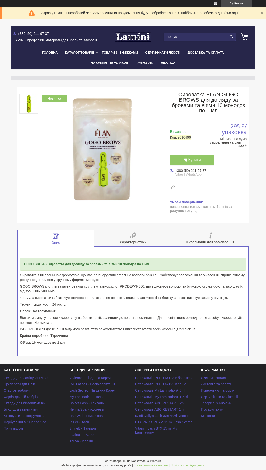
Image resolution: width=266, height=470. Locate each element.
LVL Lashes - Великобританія (92, 384)
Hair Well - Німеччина (86, 416)
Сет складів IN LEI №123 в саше (160, 384)
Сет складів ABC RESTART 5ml (160, 403)
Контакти (145, 63)
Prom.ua (155, 461)
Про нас (168, 63)
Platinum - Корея (82, 435)
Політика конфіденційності (189, 465)
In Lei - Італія (79, 422)
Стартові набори (17, 390)
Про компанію (212, 409)
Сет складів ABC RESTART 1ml (160, 409)
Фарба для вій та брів (21, 397)
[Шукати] (231, 37)
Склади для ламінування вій (26, 378)
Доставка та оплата (206, 52)
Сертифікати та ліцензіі (219, 397)
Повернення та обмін (110, 63)
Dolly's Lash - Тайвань (86, 403)
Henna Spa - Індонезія (86, 409)
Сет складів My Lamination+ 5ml (160, 390)
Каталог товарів (79, 52)
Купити (194, 160)
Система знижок (214, 378)
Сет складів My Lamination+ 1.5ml (161, 397)
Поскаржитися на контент (150, 465)
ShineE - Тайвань (82, 428)
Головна (50, 52)
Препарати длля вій (19, 384)
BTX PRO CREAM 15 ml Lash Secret (163, 422)
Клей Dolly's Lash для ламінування (162, 416)
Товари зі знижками (120, 52)
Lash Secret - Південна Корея (92, 390)
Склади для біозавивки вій (24, 403)
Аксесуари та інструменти (24, 416)
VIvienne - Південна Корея (90, 378)
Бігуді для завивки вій (21, 409)
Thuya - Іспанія (81, 441)
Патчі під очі (13, 428)
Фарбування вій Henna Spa (25, 422)
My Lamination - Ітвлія (86, 397)
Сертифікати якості (162, 52)
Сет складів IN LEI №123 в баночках (163, 378)
